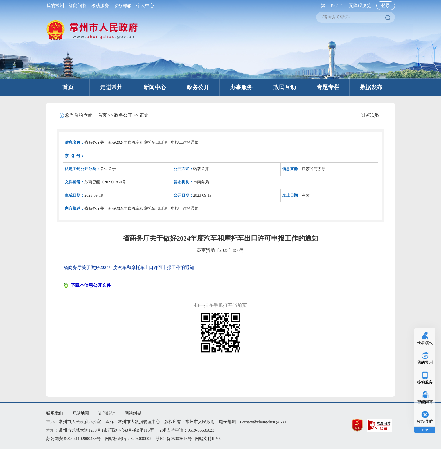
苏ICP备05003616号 (174, 438)
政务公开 (198, 87)
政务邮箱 (122, 5)
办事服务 (241, 87)
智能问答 (77, 5)
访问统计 (106, 413)
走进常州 (111, 87)
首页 (68, 87)
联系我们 (54, 413)
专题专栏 (328, 87)
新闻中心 (154, 87)
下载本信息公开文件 (91, 285)
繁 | (323, 5)
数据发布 (371, 87)
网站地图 (80, 413)
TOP (425, 430)
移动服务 (100, 5)
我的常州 (56, 5)
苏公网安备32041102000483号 (73, 438)
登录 (385, 5)
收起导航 (425, 421)
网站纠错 (133, 413)
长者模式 (425, 343)
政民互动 (284, 87)
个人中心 (144, 5)
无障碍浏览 (360, 5)
